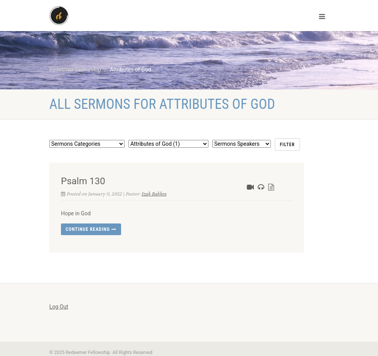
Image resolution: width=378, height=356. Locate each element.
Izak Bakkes (154, 194)
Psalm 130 (83, 181)
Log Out (58, 307)
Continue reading (91, 229)
